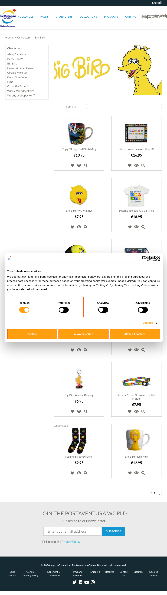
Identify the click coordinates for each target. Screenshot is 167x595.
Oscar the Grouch (17, 86)
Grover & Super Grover (21, 68)
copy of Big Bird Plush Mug (79, 149)
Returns (109, 571)
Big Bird (12, 63)
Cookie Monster (17, 72)
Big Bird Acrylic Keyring (79, 395)
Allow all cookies (135, 333)
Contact (131, 16)
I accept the (61, 542)
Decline (32, 333)
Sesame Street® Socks (79, 456)
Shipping (95, 571)
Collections (88, 16)
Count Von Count (17, 77)
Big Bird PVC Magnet (79, 210)
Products (111, 16)
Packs (44, 16)
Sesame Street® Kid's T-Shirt (136, 210)
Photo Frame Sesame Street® (136, 149)
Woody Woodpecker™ (21, 95)
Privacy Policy (71, 542)
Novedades (25, 16)
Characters (64, 16)
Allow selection (83, 333)
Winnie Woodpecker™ (20, 90)
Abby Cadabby (16, 54)
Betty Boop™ (15, 58)
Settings (148, 322)
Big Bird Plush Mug (136, 456)
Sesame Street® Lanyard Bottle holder (136, 396)
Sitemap (138, 571)
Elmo (10, 81)
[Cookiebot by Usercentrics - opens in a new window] (144, 258)
